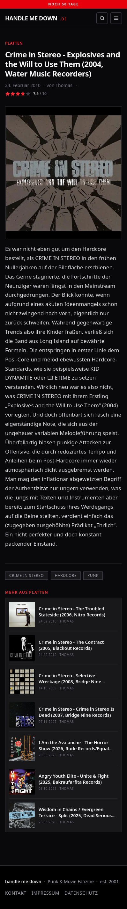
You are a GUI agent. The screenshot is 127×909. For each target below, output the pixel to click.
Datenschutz (81, 893)
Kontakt (15, 893)
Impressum (45, 893)
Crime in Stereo (26, 575)
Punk (93, 575)
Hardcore (66, 575)
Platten (14, 43)
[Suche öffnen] (102, 18)
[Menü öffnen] (116, 18)
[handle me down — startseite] (36, 18)
